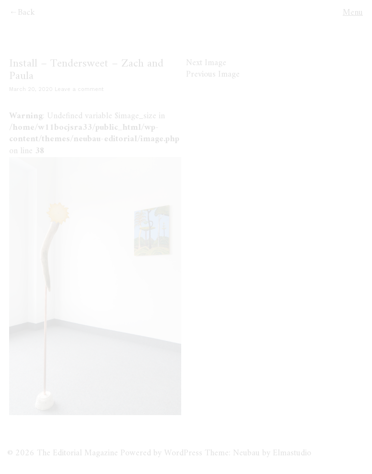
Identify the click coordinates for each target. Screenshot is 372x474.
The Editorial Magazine (77, 453)
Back (26, 12)
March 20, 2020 (31, 89)
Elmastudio (292, 453)
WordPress (183, 453)
